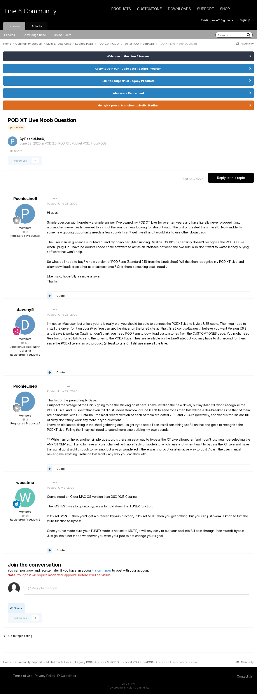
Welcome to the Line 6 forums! (128, 56)
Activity (37, 26)
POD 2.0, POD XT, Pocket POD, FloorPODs (76, 143)
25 (25, 515)
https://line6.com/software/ (179, 328)
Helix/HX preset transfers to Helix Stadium (128, 105)
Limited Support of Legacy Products (128, 81)
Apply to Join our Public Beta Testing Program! (128, 68)
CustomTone (149, 9)
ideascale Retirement (128, 93)
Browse (14, 26)
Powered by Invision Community (128, 687)
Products (121, 9)
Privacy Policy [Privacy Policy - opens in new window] (45, 676)
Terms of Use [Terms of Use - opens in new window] (23, 676)
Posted (62, 203)
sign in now (103, 570)
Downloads (179, 9)
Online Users (62, 35)
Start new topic (192, 179)
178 (25, 342)
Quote (60, 295)
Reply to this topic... (44, 588)
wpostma (25, 482)
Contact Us (245, 676)
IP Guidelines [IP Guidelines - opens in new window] (66, 676)
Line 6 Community (30, 11)
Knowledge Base (34, 35)
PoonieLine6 (34, 139)
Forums (9, 35)
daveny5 (25, 309)
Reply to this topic (231, 178)
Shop (225, 9)
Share (16, 151)
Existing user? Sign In (217, 20)
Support (205, 9)
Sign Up (245, 20)
